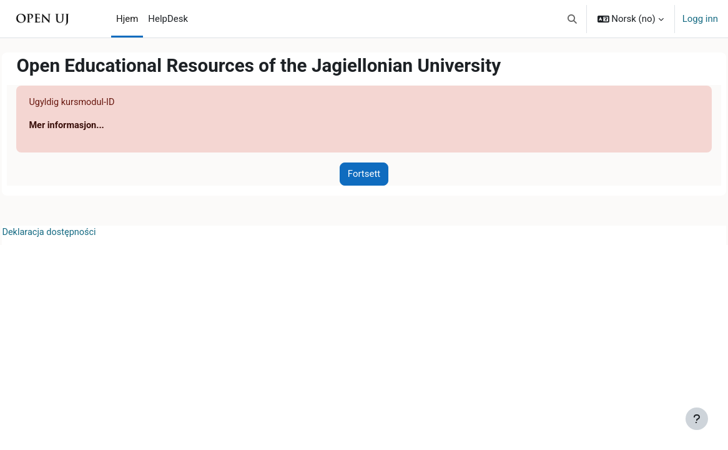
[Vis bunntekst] (697, 419)
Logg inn (700, 18)
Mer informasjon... (95, 126)
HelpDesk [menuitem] (168, 18)
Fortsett (364, 174)
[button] (572, 19)
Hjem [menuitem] (127, 18)
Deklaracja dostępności (78, 233)
